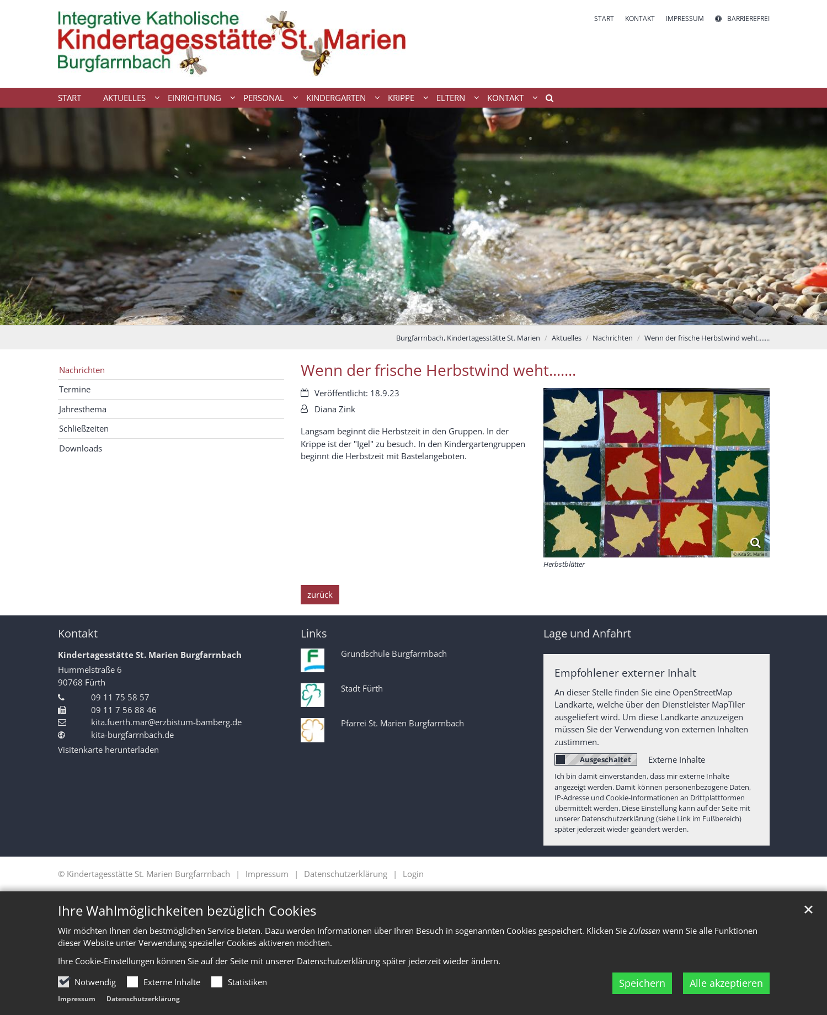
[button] (545, 100)
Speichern (642, 983)
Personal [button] (263, 97)
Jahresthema (82, 408)
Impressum (76, 998)
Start (69, 97)
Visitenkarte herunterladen (108, 749)
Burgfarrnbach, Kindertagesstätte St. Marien (468, 338)
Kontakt (78, 633)
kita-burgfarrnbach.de (132, 734)
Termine (74, 389)
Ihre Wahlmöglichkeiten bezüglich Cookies (187, 910)
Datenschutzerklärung (143, 998)
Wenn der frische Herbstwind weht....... (707, 338)
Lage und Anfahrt (587, 633)
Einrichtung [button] (194, 97)
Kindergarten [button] (336, 97)
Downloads (80, 448)
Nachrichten (613, 338)
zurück (320, 594)
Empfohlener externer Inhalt (625, 672)
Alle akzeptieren (726, 983)
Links (314, 633)
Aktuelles (566, 338)
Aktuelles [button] (124, 97)
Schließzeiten (84, 428)
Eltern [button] (450, 97)
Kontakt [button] (505, 97)
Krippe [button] (401, 97)
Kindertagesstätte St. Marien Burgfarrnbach (150, 654)
